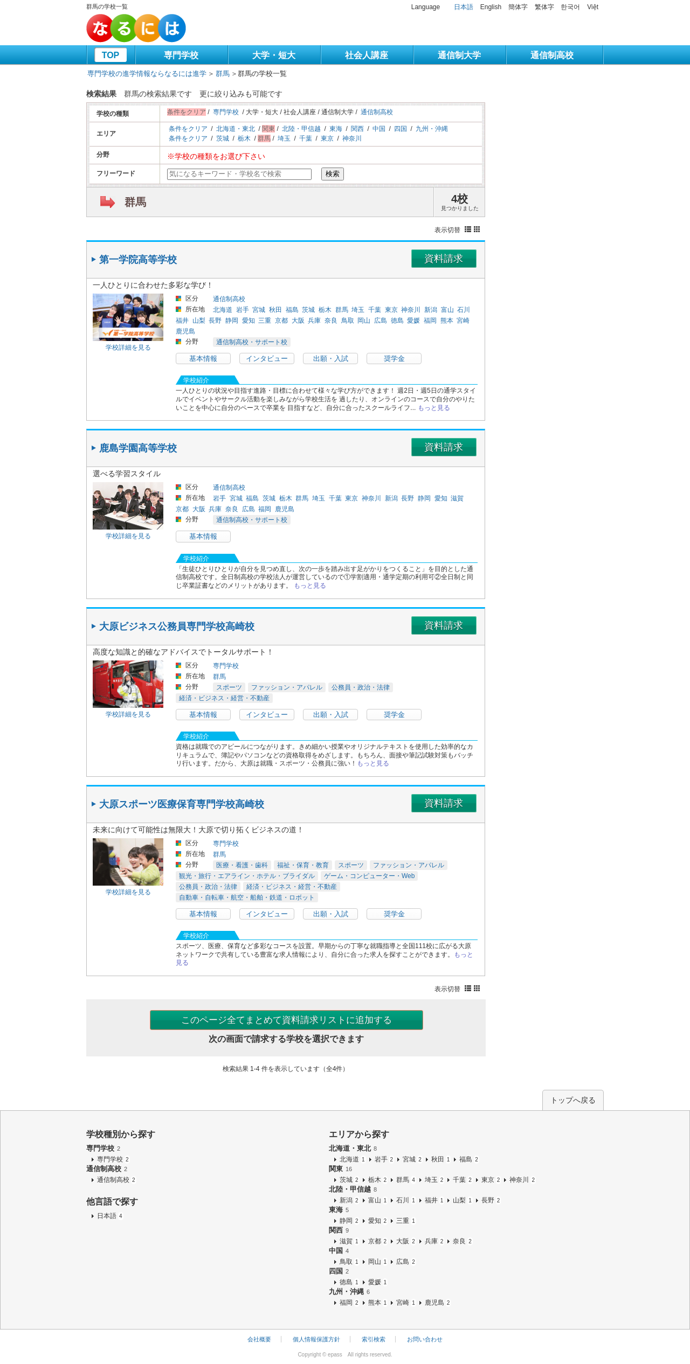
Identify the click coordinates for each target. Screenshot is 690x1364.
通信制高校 (552, 55)
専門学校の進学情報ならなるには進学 (146, 73)
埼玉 (284, 138)
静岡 (231, 320)
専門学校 (181, 55)
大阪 (298, 320)
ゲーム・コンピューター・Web (369, 876)
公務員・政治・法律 (361, 687)
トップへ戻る (573, 1100)
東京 (327, 138)
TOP (111, 55)
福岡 (430, 320)
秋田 (275, 310)
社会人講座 (366, 55)
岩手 (242, 310)
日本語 (463, 7)
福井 (182, 320)
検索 (333, 174)
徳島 (397, 320)
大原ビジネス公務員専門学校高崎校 (176, 626)
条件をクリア (188, 129)
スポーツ (229, 687)
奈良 (331, 320)
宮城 (258, 310)
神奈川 (352, 138)
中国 (378, 129)
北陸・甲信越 (301, 129)
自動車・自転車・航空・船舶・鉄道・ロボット (247, 897)
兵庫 (314, 320)
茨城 (222, 138)
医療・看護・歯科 (242, 865)
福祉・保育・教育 (303, 865)
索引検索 (373, 1339)
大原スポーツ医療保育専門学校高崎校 (181, 804)
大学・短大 (273, 55)
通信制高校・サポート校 (251, 342)
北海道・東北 (235, 129)
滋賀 (457, 498)
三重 (264, 320)
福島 (292, 310)
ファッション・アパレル (286, 687)
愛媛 (413, 320)
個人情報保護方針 (316, 1339)
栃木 (244, 138)
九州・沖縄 (432, 129)
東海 (335, 129)
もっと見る (434, 408)
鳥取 (347, 320)
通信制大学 (459, 55)
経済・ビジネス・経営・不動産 (224, 698)
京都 (281, 320)
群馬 (223, 73)
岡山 (363, 320)
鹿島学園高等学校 (138, 448)
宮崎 (463, 320)
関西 (357, 129)
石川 (463, 310)
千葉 (305, 138)
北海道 (222, 310)
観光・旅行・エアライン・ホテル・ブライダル (247, 876)
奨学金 (394, 358)
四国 (400, 129)
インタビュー (267, 358)
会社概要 (259, 1339)
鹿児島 (185, 331)
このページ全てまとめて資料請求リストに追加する (286, 1020)
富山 (447, 310)
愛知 (248, 320)
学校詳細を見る (128, 347)
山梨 (198, 320)
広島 (380, 320)
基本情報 (203, 358)
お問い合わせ (425, 1339)
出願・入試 (330, 358)
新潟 (430, 310)
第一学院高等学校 (138, 259)
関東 (340, 1169)
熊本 (446, 320)
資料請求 (443, 258)
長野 (215, 320)
